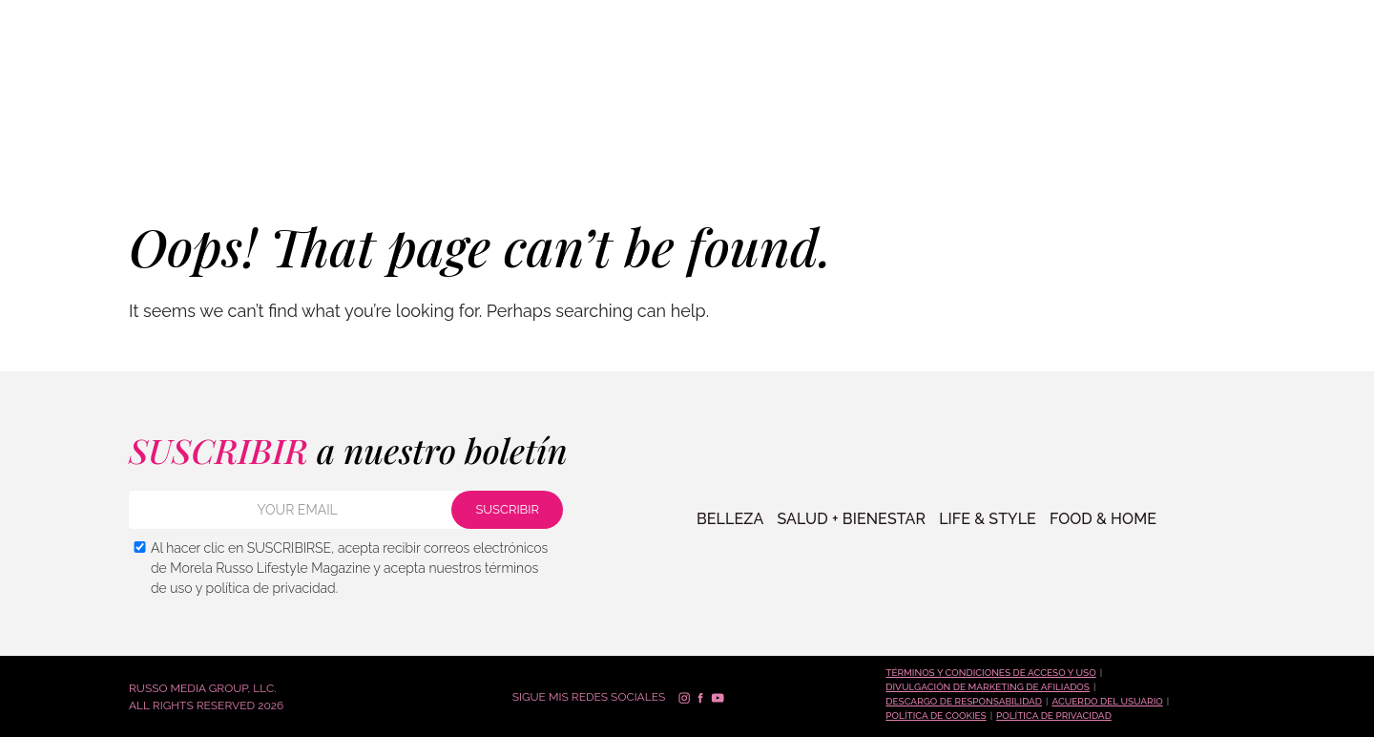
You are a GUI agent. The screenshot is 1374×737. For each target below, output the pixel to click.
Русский (1321, 21)
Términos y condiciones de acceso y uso (990, 672)
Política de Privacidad (1054, 715)
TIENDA (883, 155)
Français (1320, 73)
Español (1319, 47)
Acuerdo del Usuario (1106, 701)
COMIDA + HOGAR (420, 154)
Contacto (1126, 155)
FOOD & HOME (1103, 519)
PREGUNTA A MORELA (999, 155)
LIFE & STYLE (987, 519)
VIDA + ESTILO (300, 154)
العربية (1310, 99)
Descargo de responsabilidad (963, 701)
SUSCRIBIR (1247, 154)
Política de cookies (935, 715)
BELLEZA (57, 154)
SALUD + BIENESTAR (170, 154)
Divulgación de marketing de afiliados (987, 687)
